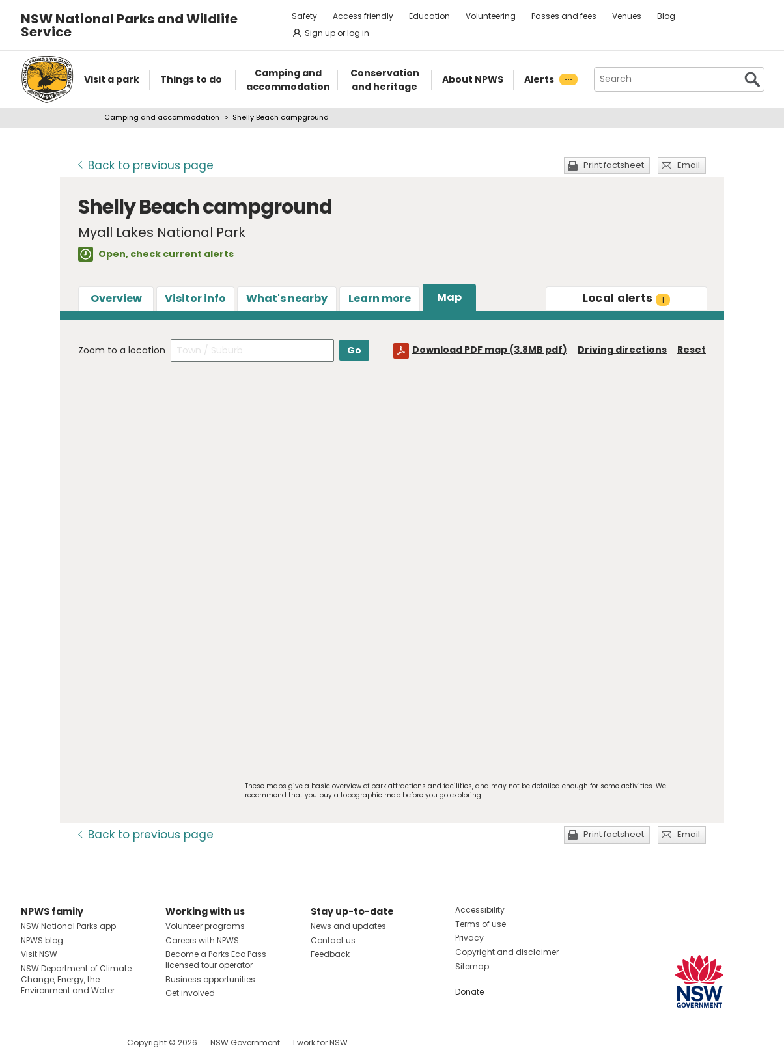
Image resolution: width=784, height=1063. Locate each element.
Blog (666, 15)
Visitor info (195, 298)
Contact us (333, 940)
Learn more (379, 298)
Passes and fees (563, 15)
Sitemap (472, 966)
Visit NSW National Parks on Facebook (33, 1042)
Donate (469, 991)
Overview (116, 298)
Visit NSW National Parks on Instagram (61, 1042)
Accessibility (480, 909)
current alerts (198, 253)
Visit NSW (39, 953)
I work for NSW (320, 1042)
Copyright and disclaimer (507, 952)
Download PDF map (489, 349)
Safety (304, 15)
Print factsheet (613, 165)
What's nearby (287, 298)
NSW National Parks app (68, 926)
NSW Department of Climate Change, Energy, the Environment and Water (76, 979)
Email (688, 165)
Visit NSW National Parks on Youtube (89, 1042)
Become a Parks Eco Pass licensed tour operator (215, 959)
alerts (627, 298)
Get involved (190, 993)
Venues (626, 15)
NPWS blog (42, 940)
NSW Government (245, 1042)
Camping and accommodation (161, 117)
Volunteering (491, 15)
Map (449, 297)
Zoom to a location (121, 350)
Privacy (469, 937)
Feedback (330, 953)
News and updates (348, 926)
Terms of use (480, 924)
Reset (691, 349)
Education (429, 15)
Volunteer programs (205, 926)
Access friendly (363, 15)
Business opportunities (210, 979)
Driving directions (622, 349)
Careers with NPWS (202, 940)
